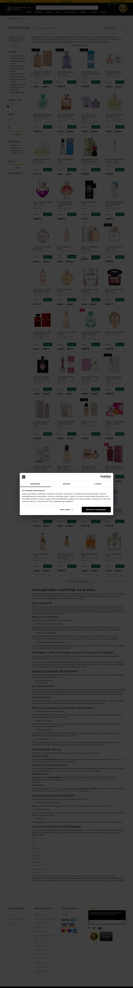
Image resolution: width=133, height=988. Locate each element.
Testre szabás (66, 509)
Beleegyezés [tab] (35, 484)
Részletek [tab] (66, 484)
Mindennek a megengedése (96, 509)
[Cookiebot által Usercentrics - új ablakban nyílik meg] (102, 477)
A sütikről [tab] (97, 484)
